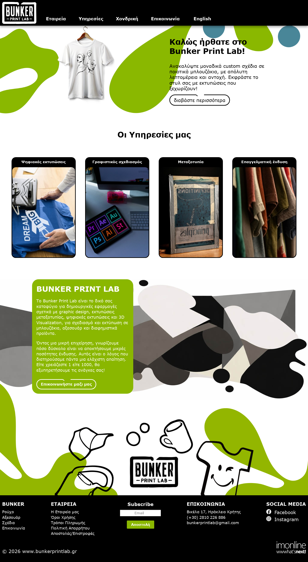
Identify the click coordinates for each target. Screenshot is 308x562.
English (202, 18)
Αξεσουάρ (11, 517)
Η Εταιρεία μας (65, 511)
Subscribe (140, 508)
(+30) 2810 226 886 (206, 517)
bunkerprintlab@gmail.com (213, 522)
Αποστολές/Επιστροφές (72, 533)
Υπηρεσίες (91, 18)
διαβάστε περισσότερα (199, 100)
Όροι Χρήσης (63, 517)
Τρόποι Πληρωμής (68, 522)
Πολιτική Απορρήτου (70, 528)
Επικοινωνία (165, 18)
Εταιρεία (56, 18)
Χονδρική (127, 18)
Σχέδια (8, 522)
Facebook (281, 512)
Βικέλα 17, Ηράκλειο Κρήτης (214, 511)
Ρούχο (8, 511)
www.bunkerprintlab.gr (49, 551)
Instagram (282, 519)
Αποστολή (140, 525)
